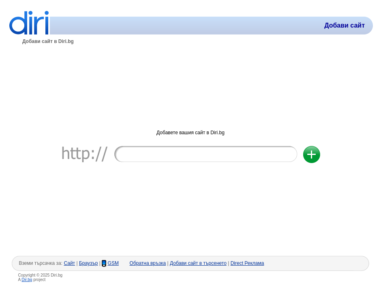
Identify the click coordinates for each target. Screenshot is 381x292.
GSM (113, 263)
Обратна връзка (148, 263)
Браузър (88, 263)
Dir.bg (26, 279)
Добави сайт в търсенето (198, 263)
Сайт (69, 263)
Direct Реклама (247, 263)
